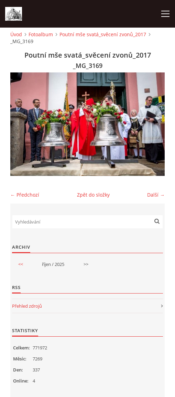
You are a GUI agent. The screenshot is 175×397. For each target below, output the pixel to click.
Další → (156, 194)
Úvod (16, 34)
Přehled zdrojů (27, 306)
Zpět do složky (93, 194)
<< (20, 264)
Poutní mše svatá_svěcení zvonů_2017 (102, 34)
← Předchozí (24, 194)
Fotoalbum (41, 34)
